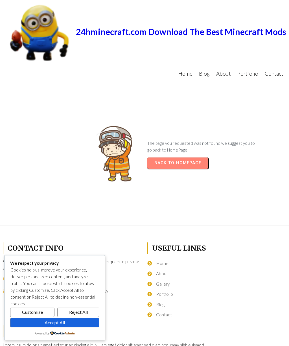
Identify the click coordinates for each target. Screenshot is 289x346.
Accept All (55, 322)
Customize (32, 312)
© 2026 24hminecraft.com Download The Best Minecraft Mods (144, 339)
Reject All (78, 312)
